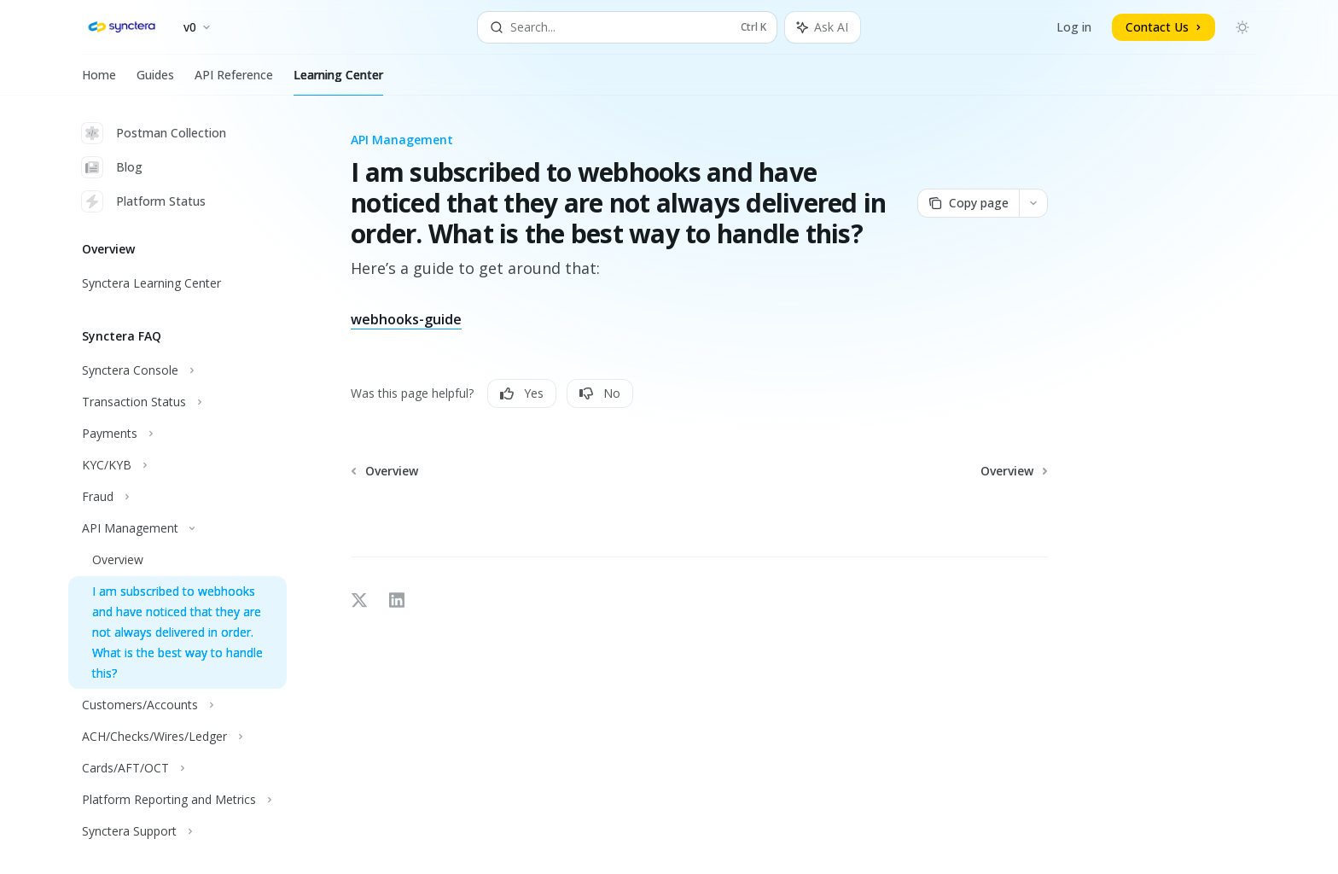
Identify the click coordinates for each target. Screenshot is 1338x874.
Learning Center (338, 81)
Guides (155, 81)
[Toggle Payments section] (177, 433)
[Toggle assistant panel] (822, 27)
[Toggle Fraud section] (177, 496)
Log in (1073, 27)
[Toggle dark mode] (1242, 27)
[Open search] (627, 27)
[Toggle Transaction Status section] (177, 402)
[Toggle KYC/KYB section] (177, 465)
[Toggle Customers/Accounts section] (177, 705)
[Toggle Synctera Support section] (177, 831)
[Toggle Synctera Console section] (177, 370)
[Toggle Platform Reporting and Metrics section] (177, 799)
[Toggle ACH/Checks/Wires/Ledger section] (177, 736)
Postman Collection (154, 133)
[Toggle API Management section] (177, 528)
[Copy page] (968, 203)
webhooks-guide (406, 319)
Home (99, 81)
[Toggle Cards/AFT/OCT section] (177, 768)
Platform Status (144, 201)
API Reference (234, 81)
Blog (112, 167)
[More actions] (1033, 203)
